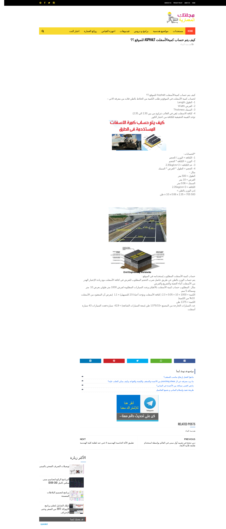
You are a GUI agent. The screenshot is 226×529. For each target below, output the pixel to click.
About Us (183, 3)
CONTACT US (163, 3)
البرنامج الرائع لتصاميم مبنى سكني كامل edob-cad (52, 65)
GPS (134, 459)
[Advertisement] (139, 68)
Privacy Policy (173, 3)
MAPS (127, 459)
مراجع (112, 469)
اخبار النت (70, 31)
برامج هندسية (124, 464)
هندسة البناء (181, 44)
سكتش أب (133, 469)
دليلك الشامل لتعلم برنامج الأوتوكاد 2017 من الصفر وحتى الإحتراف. (51, 94)
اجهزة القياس (104, 31)
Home (186, 31)
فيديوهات (120, 31)
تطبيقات (113, 464)
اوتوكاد (134, 464)
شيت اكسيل (122, 469)
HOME (189, 3)
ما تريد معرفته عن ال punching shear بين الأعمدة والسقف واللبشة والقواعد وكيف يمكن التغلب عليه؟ (147, 381)
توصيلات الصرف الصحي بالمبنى (50, 51)
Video (118, 459)
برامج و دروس (137, 31)
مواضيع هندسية (156, 31)
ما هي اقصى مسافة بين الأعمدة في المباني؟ (171, 386)
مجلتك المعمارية (175, 525)
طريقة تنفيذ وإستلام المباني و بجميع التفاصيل (171, 390)
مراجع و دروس (102, 469)
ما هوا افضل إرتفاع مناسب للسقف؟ (174, 377)
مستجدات (174, 31)
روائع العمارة (86, 31)
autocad (108, 459)
